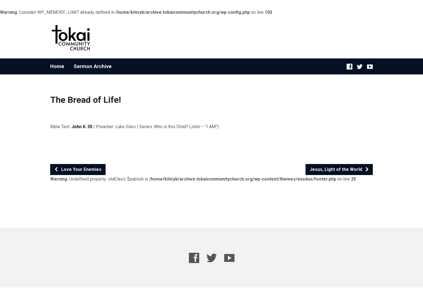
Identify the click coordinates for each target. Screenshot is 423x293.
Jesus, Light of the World (339, 169)
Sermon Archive (93, 66)
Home (57, 66)
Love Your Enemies (77, 169)
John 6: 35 (81, 126)
